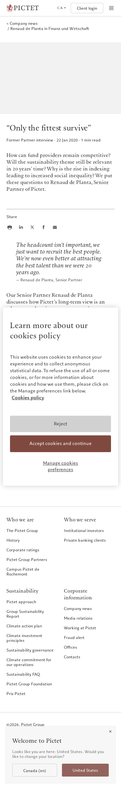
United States (85, 770)
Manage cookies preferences (60, 466)
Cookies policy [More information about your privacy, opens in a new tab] (28, 397)
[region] (60, 396)
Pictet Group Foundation (29, 683)
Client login (87, 8)
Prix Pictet (15, 693)
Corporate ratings (22, 549)
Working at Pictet (80, 627)
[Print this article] (9, 227)
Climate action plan (24, 625)
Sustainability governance (30, 650)
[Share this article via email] (55, 227)
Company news (78, 608)
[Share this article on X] (32, 227)
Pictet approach (21, 601)
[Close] (110, 731)
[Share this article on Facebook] (43, 227)
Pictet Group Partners (26, 559)
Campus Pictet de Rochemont (22, 571)
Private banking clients (85, 540)
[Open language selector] (61, 8)
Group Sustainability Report (25, 614)
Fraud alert (74, 637)
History (13, 540)
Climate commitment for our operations (28, 662)
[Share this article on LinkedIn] (21, 227)
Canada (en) (34, 770)
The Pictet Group (22, 530)
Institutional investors (84, 530)
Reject (60, 424)
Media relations (78, 618)
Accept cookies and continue (60, 443)
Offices (70, 647)
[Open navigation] (111, 8)
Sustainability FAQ (23, 674)
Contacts (72, 656)
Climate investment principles (24, 638)
